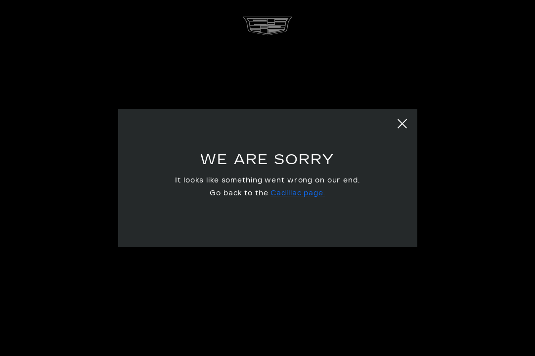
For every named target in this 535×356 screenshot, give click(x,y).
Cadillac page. (297, 193)
